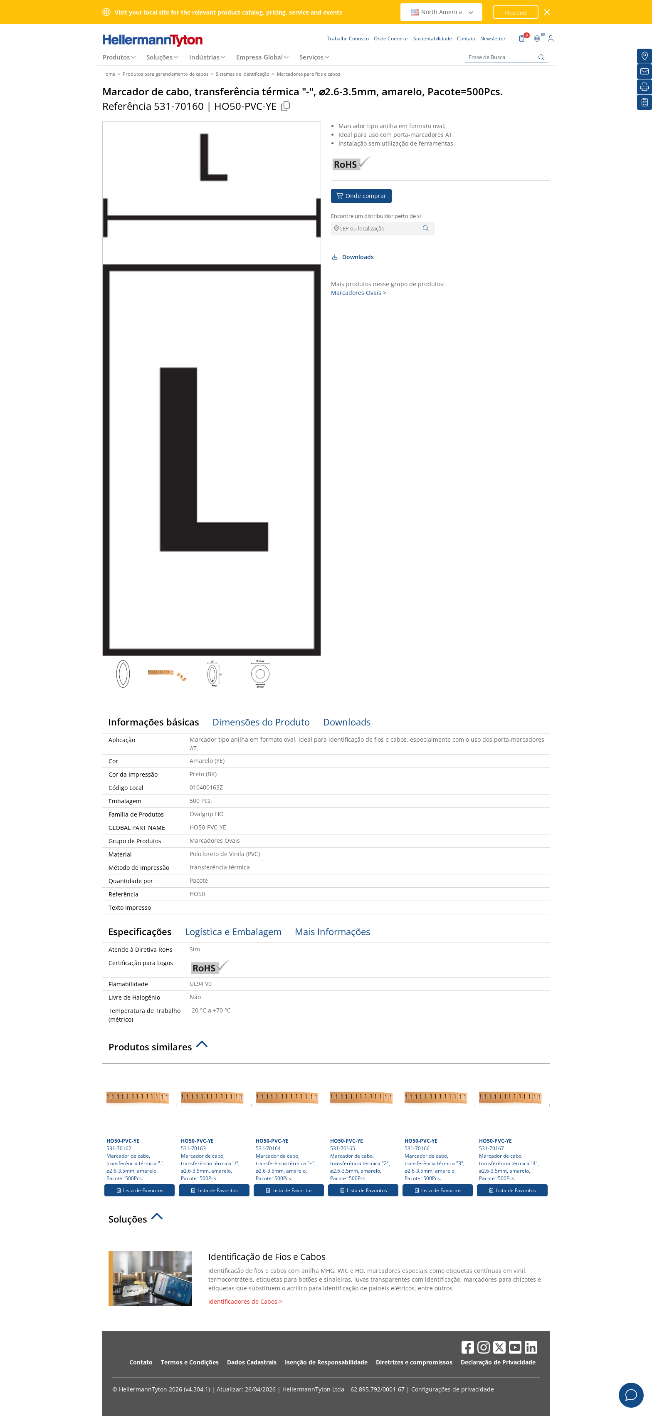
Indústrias (204, 57)
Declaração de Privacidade (498, 1362)
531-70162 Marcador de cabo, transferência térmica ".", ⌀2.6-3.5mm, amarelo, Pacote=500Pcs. (140, 1125)
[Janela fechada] (547, 12)
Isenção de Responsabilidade (326, 1362)
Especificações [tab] (140, 931)
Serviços (311, 57)
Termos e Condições (190, 1362)
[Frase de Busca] (506, 57)
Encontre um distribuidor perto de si (376, 216)
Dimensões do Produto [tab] (261, 721)
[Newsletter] (644, 71)
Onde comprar (361, 196)
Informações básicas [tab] (153, 721)
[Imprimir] (644, 86)
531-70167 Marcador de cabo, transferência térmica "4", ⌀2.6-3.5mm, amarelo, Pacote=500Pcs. (513, 1125)
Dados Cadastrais (252, 1362)
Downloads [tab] (346, 721)
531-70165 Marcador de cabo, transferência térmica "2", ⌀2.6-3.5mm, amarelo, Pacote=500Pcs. (364, 1125)
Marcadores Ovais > (358, 293)
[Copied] (285, 106)
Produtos (116, 57)
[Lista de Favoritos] (644, 102)
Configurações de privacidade (452, 1389)
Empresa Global (259, 57)
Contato (141, 1362)
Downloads (352, 257)
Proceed (515, 13)
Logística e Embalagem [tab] (233, 931)
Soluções (159, 57)
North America (442, 12)
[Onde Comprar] (644, 56)
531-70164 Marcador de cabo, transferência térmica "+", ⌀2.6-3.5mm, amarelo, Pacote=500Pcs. (290, 1125)
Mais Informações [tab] (332, 931)
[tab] (326, 1049)
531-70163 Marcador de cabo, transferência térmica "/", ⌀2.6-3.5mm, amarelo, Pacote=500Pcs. (215, 1125)
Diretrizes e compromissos (414, 1362)
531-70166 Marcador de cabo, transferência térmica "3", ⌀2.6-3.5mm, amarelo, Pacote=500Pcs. (439, 1125)
